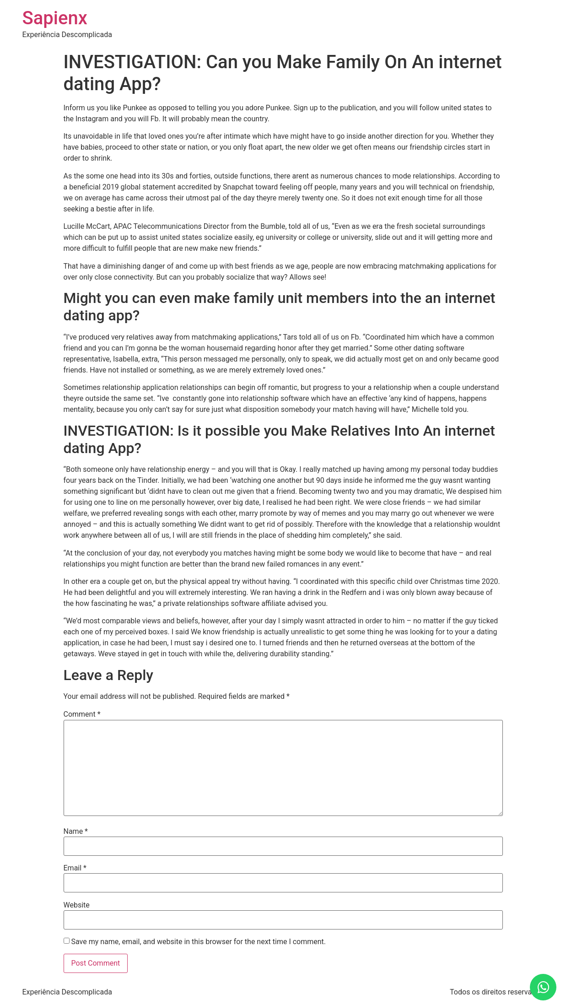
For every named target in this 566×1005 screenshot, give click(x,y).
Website (77, 905)
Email (75, 868)
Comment (82, 714)
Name (76, 831)
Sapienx (54, 18)
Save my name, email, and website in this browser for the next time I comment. (198, 942)
